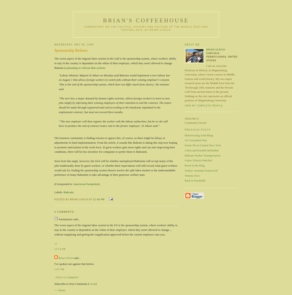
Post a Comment (67, 277)
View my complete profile (204, 105)
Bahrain (69, 192)
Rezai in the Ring (195, 165)
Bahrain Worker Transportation (202, 155)
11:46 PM (99, 199)
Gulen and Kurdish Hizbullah (201, 150)
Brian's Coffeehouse (146, 20)
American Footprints (86, 184)
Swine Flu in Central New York (203, 145)
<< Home (59, 290)
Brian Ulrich (66, 258)
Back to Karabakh (195, 180)
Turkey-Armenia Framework (201, 170)
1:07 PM (59, 269)
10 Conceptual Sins (196, 140)
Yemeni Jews (192, 175)
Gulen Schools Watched (198, 160)
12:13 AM (60, 249)
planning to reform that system (86, 67)
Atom (92, 283)
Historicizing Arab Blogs (199, 135)
